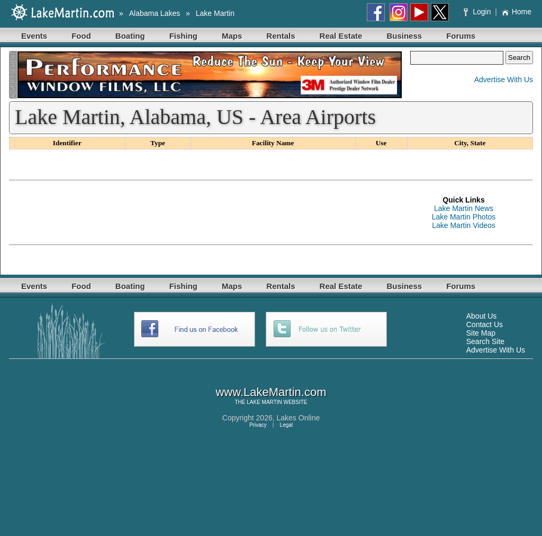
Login (478, 11)
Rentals (280, 35)
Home (516, 11)
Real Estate (341, 35)
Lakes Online (298, 418)
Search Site (485, 341)
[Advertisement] (201, 212)
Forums (460, 35)
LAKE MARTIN (264, 402)
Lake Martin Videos (463, 225)
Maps (232, 35)
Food (81, 35)
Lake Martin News (463, 208)
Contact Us (484, 324)
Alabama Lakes (154, 13)
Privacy (258, 425)
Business (404, 35)
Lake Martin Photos (464, 217)
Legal (286, 425)
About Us (481, 316)
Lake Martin (215, 13)
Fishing (183, 35)
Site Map (480, 333)
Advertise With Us (503, 79)
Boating (130, 35)
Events (34, 35)
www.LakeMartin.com (270, 392)
